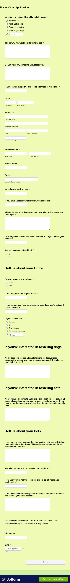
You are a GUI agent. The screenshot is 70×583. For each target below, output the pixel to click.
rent (10, 286)
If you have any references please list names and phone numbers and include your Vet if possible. (34, 495)
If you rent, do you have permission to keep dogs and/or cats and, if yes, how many (34, 306)
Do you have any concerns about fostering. (25, 65)
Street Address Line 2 (12, 126)
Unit (10, 325)
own (11, 283)
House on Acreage (17, 331)
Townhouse (14, 328)
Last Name (21, 105)
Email (8, 175)
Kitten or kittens (15, 21)
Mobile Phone (11, 164)
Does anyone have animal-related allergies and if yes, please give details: (34, 237)
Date (6, 552)
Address (9, 112)
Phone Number (12, 149)
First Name (8, 105)
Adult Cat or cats (16, 24)
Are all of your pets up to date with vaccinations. (27, 468)
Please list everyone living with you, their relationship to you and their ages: (34, 213)
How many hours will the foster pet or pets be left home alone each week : (32, 481)
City (6, 133)
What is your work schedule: (18, 189)
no (10, 256)
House (11, 322)
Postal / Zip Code (10, 141)
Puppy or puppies (16, 27)
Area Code (8, 156)
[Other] (7, 34)
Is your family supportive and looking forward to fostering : (32, 87)
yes (10, 253)
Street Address (10, 119)
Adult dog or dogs (16, 30)
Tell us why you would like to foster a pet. (24, 43)
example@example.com (13, 182)
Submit (46, 562)
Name (8, 98)
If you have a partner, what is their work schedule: (28, 201)
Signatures (10, 533)
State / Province (32, 133)
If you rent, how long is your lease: (21, 293)
